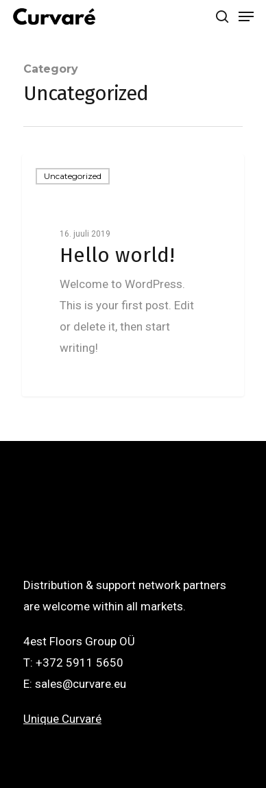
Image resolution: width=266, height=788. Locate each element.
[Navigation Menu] (246, 16)
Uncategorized (72, 176)
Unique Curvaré (62, 719)
